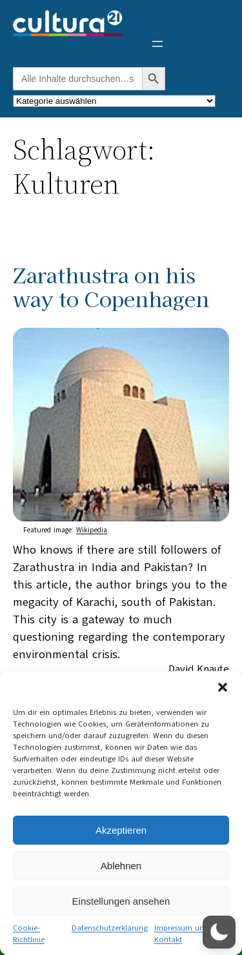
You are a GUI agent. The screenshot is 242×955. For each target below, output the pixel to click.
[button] (222, 687)
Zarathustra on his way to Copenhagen (111, 286)
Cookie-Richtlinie (29, 934)
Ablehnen (121, 865)
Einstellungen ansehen (121, 901)
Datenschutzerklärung (110, 928)
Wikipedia (91, 530)
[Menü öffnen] (157, 44)
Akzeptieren (121, 830)
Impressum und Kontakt (181, 934)
